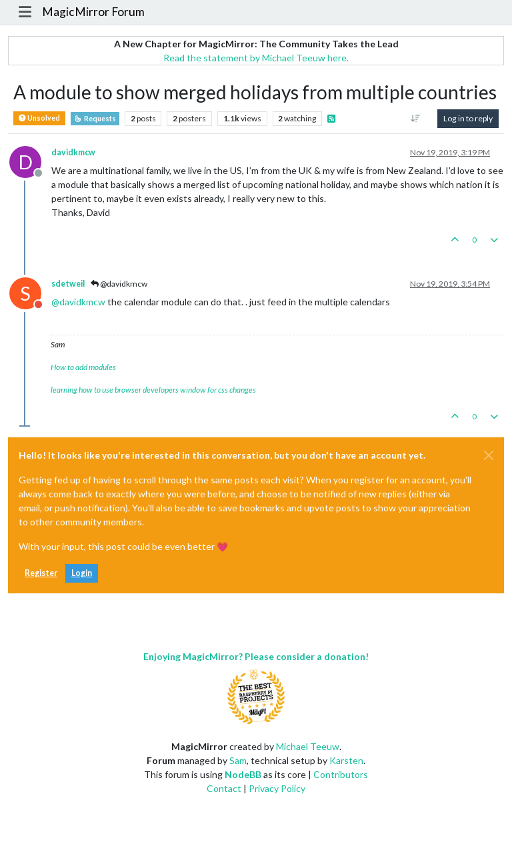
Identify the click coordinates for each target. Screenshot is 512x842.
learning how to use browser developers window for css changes (153, 390)
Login (81, 573)
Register (41, 573)
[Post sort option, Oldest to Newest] (416, 118)
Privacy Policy (277, 788)
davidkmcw (73, 152)
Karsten (346, 760)
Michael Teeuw (307, 746)
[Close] (488, 455)
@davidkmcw (119, 284)
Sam (238, 760)
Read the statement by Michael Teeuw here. (256, 57)
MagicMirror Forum (93, 12)
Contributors (340, 774)
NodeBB (243, 774)
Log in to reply (468, 118)
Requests (95, 119)
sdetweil (68, 284)
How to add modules (83, 367)
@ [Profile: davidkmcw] (78, 301)
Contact (224, 788)
